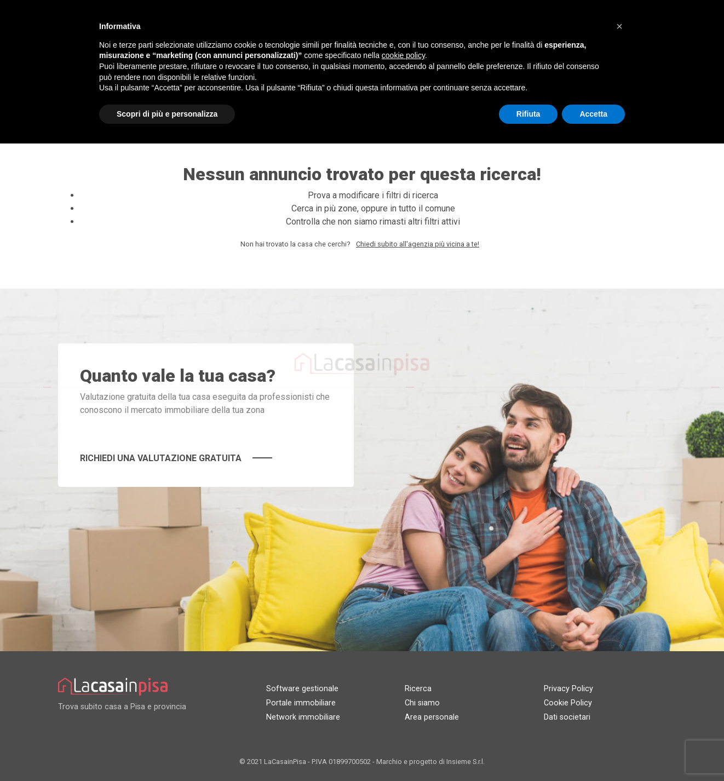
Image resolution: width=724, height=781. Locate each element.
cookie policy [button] (403, 55)
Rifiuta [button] (528, 114)
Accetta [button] (593, 114)
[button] (619, 26)
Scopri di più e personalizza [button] (167, 114)
